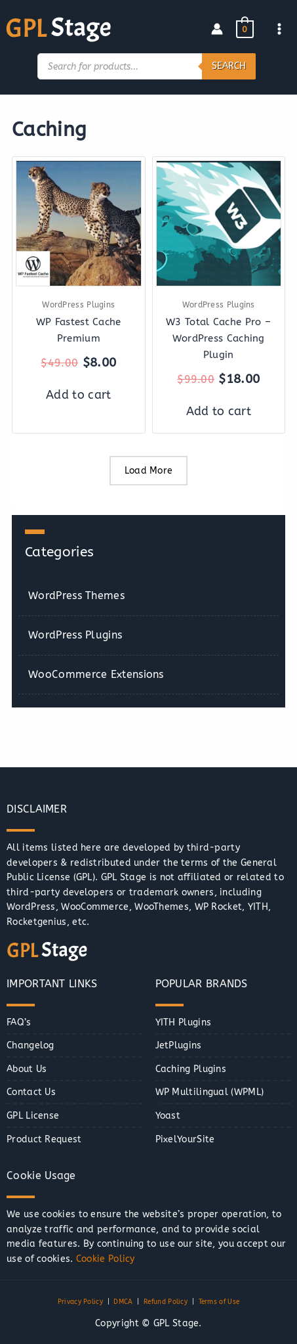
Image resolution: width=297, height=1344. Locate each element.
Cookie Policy (105, 1259)
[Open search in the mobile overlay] (146, 66)
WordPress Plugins (75, 635)
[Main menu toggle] (279, 29)
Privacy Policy (80, 1302)
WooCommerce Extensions (96, 674)
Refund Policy (166, 1302)
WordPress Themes (76, 595)
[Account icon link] (217, 29)
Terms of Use (219, 1302)
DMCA (122, 1302)
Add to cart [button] (78, 395)
